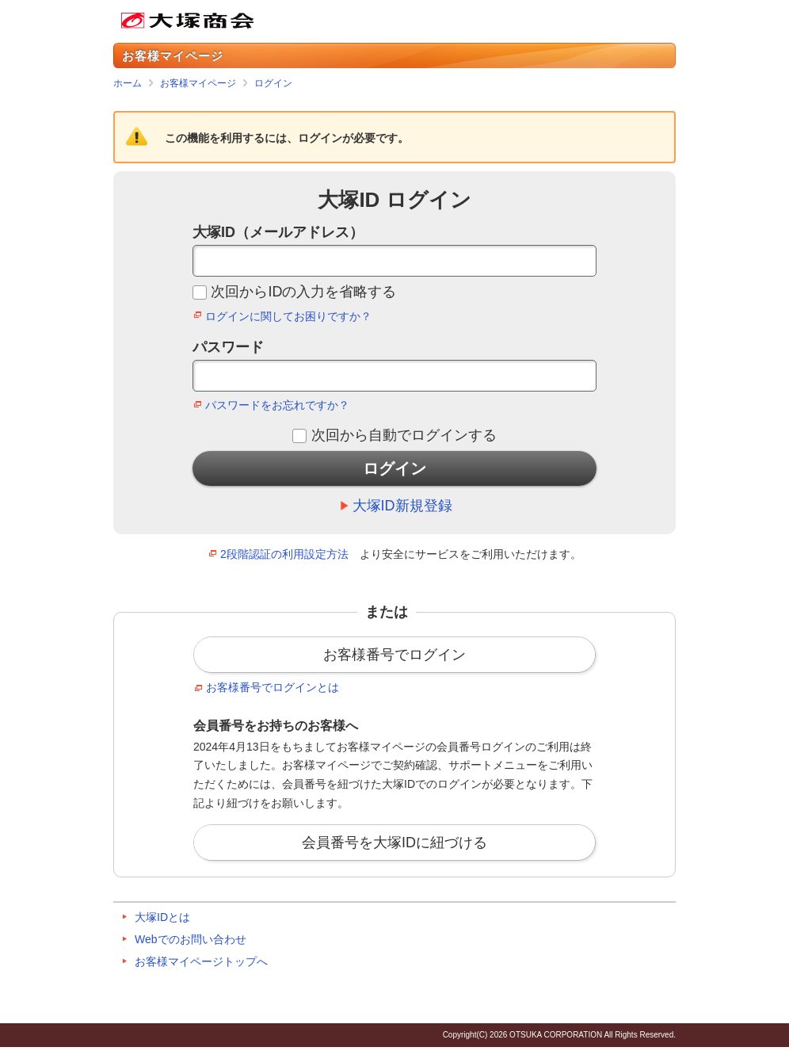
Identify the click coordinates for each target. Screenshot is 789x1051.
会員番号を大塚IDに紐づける (394, 842)
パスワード (228, 347)
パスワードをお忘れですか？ (277, 405)
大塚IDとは (162, 917)
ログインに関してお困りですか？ (288, 316)
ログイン (273, 83)
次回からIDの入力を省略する (303, 292)
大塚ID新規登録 (402, 506)
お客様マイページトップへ (201, 961)
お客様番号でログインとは (272, 687)
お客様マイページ (198, 83)
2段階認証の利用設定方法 (284, 554)
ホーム (127, 83)
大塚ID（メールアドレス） (278, 232)
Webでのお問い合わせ (190, 939)
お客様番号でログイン (394, 655)
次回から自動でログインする (404, 435)
